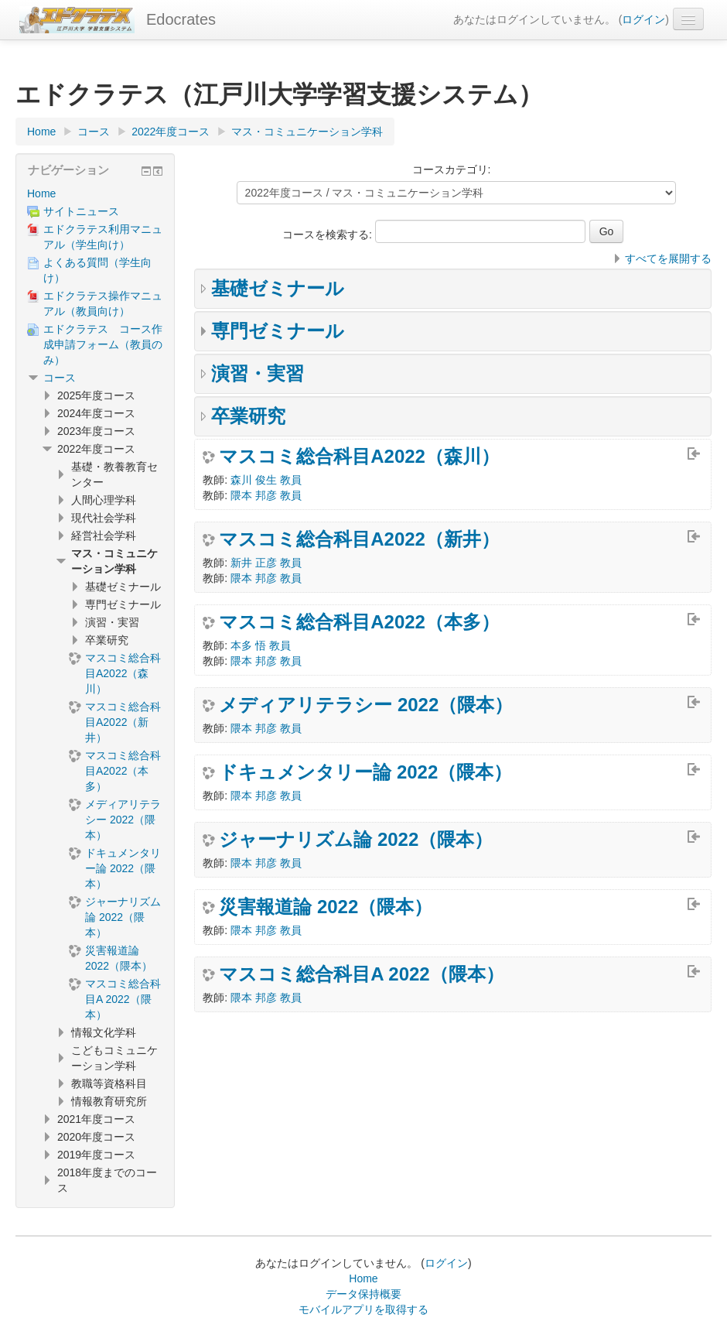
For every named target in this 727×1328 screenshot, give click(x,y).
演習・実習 (257, 373)
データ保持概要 (363, 1294)
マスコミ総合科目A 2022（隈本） (361, 974)
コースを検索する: (328, 234)
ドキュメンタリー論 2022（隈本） (365, 772)
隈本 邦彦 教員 (266, 495)
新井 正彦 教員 (266, 562)
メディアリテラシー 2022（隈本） (366, 705)
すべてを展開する (668, 258)
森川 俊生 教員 (266, 480)
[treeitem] (95, 193)
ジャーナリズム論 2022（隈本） (356, 839)
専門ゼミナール (277, 330)
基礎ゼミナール (277, 288)
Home (41, 193)
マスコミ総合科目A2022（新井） (359, 539)
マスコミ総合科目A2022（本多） (359, 622)
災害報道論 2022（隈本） (325, 907)
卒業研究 (248, 416)
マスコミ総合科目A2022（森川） (359, 456)
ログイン (643, 19)
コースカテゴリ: (451, 169)
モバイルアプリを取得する (363, 1309)
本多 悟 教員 (260, 645)
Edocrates (181, 19)
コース (59, 377)
